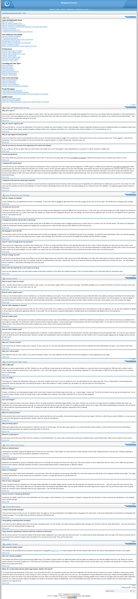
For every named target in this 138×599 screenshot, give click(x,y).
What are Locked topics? (10, 75)
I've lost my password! (9, 28)
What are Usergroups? (9, 83)
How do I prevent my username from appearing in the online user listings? (25, 27)
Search (63, 9)
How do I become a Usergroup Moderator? (15, 86)
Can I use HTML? (7, 67)
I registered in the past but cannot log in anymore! (17, 31)
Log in (86, 9)
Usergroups (79, 9)
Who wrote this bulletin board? (11, 98)
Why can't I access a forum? (11, 59)
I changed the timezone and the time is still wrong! (17, 39)
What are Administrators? (10, 79)
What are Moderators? (9, 81)
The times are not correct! (10, 38)
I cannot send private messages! (12, 90)
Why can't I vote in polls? (10, 60)
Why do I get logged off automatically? (14, 25)
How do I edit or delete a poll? (11, 57)
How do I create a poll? (9, 55)
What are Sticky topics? (9, 73)
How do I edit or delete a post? (11, 52)
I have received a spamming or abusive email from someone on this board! (25, 94)
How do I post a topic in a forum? (12, 50)
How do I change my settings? (11, 36)
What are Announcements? (10, 71)
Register (52, 9)
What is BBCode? (7, 65)
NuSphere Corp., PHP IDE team (71, 594)
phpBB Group (55, 550)
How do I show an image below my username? (16, 43)
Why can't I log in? (8, 22)
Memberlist (70, 9)
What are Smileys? (8, 68)
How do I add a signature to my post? (13, 54)
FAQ (58, 9)
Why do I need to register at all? (12, 23)
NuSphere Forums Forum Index (11, 13)
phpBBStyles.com (76, 595)
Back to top (5, 120)
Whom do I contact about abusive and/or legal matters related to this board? (25, 102)
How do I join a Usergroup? (10, 84)
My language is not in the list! (11, 41)
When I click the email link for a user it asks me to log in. (19, 46)
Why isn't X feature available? (11, 100)
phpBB (55, 595)
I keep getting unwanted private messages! (15, 92)
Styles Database (86, 595)
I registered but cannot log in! (11, 30)
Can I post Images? (8, 70)
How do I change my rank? (10, 44)
